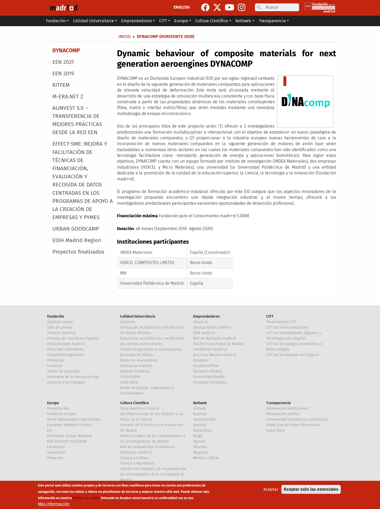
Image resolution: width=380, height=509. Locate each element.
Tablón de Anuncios (63, 371)
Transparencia (278, 403)
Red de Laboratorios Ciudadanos (147, 447)
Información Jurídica (283, 414)
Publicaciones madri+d (66, 344)
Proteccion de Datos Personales (293, 425)
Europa (53, 403)
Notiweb (200, 403)
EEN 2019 (63, 73)
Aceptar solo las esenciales (311, 489)
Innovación (56, 452)
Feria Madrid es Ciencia (139, 408)
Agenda (199, 441)
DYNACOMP (66, 50)
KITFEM (61, 85)
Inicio (125, 36)
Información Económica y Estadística (297, 419)
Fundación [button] (56, 20)
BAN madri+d (204, 333)
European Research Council (70, 425)
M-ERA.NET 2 (67, 96)
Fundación (55, 316)
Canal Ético (275, 430)
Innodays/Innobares (210, 382)
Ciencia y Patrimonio (137, 463)
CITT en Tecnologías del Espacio (292, 355)
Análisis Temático (134, 371)
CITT (269, 316)
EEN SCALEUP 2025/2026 (67, 441)
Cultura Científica (134, 403)
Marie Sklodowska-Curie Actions (74, 419)
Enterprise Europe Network (69, 436)
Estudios (200, 360)
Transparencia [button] (272, 20)
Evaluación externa (136, 366)
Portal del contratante (65, 349)
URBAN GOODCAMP (75, 229)
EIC (49, 430)
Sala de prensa (59, 327)
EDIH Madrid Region (76, 240)
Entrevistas (202, 430)
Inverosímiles (204, 419)
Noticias (200, 414)
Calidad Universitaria (137, 316)
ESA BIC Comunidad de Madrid (218, 344)
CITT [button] (163, 20)
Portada (199, 408)
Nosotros (127, 322)
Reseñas (200, 447)
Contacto (54, 366)
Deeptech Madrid (207, 371)
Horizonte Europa (61, 414)
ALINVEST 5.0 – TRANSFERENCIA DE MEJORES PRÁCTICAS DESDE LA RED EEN (77, 120)
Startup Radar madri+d (212, 327)
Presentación (58, 408)
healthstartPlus (206, 366)
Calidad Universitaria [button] (93, 20)
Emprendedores (206, 316)
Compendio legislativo (65, 355)
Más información (53, 504)
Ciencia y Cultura (134, 458)
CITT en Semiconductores (287, 327)
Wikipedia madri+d (135, 452)
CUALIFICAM (129, 377)
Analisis (199, 425)
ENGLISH (182, 7)
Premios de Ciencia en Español (73, 338)
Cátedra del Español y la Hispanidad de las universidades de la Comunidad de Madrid (153, 474)
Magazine (201, 452)
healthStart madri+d (210, 349)
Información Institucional (287, 408)
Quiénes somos (60, 322)
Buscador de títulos (136, 355)
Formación (56, 360)
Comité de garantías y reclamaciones (151, 349)
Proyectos (55, 458)
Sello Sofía (129, 382)
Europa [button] (181, 20)
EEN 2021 (63, 62)
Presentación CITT (281, 322)
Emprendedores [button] (136, 20)
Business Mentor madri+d (214, 355)
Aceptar (270, 489)
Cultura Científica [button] (211, 20)
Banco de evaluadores (139, 360)
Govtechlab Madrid (209, 377)
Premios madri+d (61, 333)
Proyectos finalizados (78, 252)
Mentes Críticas (206, 458)
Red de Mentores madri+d (214, 338)
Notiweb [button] (243, 20)
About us (200, 322)
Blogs (197, 436)
